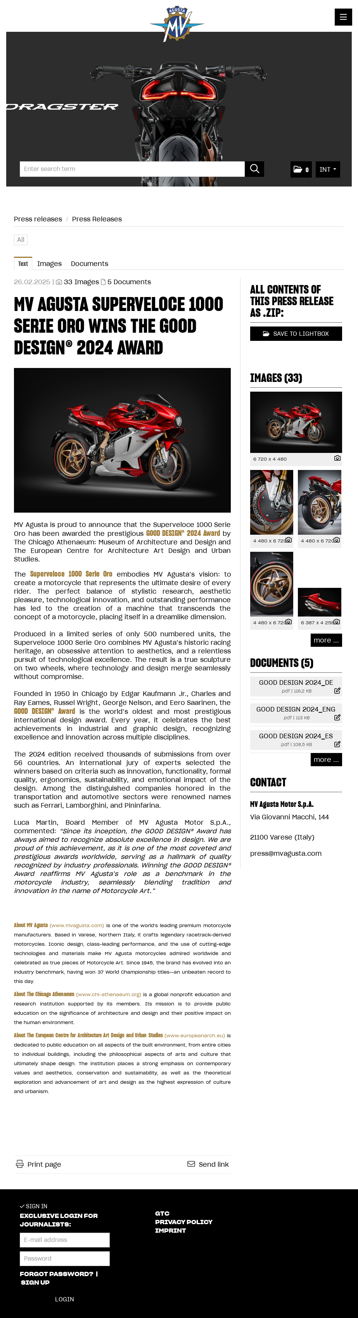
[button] (301, 169)
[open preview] (122, 440)
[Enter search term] (142, 169)
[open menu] (343, 17)
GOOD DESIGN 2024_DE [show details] (296, 682)
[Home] (179, 26)
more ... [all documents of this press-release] (326, 760)
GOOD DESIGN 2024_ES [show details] (296, 736)
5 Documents (129, 282)
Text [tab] (23, 264)
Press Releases (97, 219)
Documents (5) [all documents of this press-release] (281, 662)
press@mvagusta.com (286, 853)
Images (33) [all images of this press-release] (276, 377)
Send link (214, 1164)
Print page (44, 1164)
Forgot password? (57, 1274)
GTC (162, 1213)
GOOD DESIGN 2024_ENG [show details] (296, 709)
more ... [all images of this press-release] (326, 640)
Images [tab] (49, 264)
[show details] (335, 458)
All (20, 240)
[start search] (254, 169)
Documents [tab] (89, 264)
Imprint (170, 1230)
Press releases (38, 219)
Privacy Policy (184, 1222)
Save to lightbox (296, 333)
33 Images (81, 282)
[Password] (65, 1258)
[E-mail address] (65, 1240)
